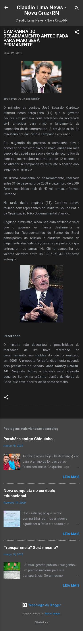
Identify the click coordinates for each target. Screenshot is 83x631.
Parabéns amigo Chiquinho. (29, 438)
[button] (76, 32)
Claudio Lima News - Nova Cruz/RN (41, 10)
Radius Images (53, 613)
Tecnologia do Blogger (41, 605)
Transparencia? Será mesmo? (31, 547)
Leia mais (71, 477)
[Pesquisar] (76, 9)
